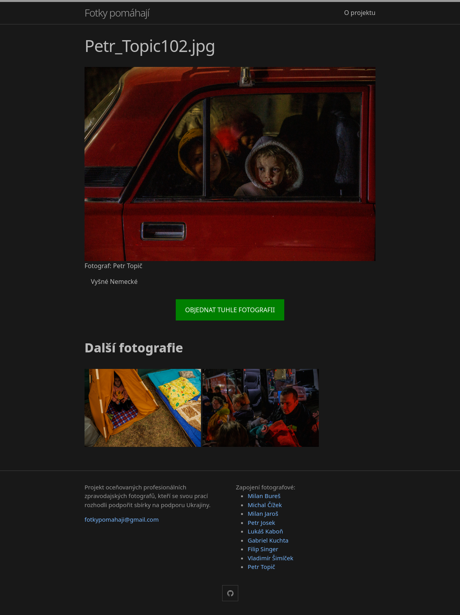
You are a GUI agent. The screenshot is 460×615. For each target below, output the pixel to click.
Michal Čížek (265, 505)
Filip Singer (263, 549)
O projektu (359, 12)
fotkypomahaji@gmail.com (122, 519)
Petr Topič (261, 567)
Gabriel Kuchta (268, 540)
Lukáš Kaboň (265, 531)
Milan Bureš (264, 496)
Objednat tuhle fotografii (230, 310)
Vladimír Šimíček (270, 558)
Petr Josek (261, 522)
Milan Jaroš (263, 513)
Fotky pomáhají (117, 13)
